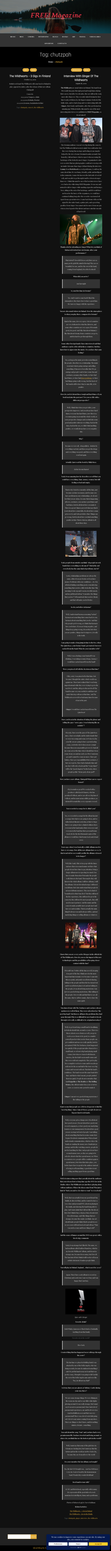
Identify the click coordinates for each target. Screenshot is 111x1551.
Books (65, 37)
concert (30, 107)
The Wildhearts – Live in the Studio (81, 1514)
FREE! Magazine (55, 15)
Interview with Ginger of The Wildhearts (81, 78)
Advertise (49, 43)
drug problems (86, 378)
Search (34, 1537)
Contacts (62, 43)
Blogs (55, 37)
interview (84, 1518)
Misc (22, 37)
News (33, 70)
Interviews (43, 37)
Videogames (95, 37)
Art (73, 37)
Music (13, 37)
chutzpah (23, 107)
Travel (82, 37)
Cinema (31, 37)
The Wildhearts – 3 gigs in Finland (30, 76)
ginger (78, 1518)
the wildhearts (39, 107)
